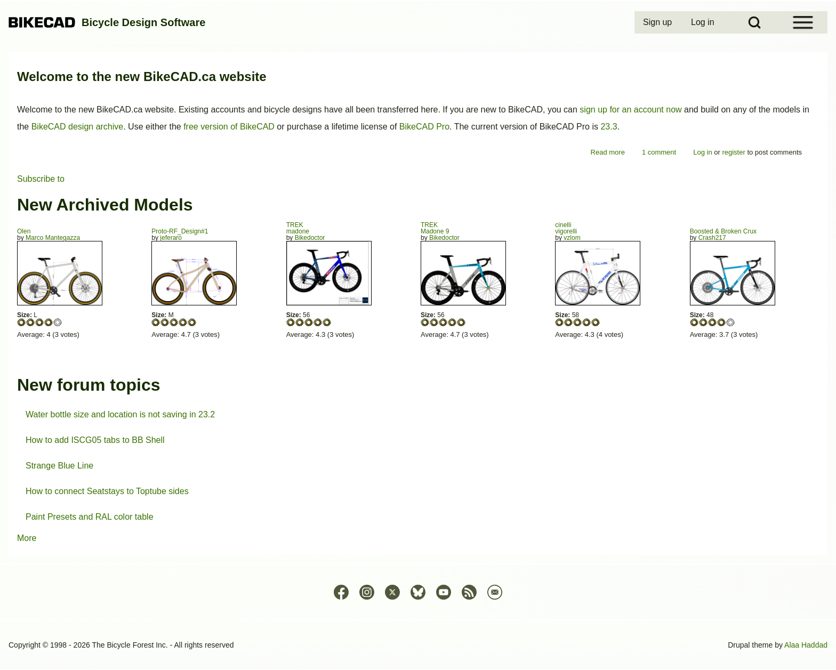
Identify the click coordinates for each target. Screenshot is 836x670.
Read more (608, 152)
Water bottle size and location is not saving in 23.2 (120, 414)
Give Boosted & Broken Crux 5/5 (730, 322)
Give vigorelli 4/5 (586, 322)
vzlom (572, 237)
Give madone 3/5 (309, 322)
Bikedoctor (310, 237)
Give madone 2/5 (299, 322)
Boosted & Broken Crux (723, 231)
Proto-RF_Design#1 (179, 231)
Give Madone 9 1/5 (425, 322)
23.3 (608, 126)
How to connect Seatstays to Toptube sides (107, 491)
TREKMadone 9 (435, 228)
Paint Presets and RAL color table (90, 516)
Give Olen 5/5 (57, 322)
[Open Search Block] (754, 22)
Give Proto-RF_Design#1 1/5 (155, 322)
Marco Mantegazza (53, 237)
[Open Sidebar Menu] (802, 22)
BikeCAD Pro (424, 126)
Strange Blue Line (59, 465)
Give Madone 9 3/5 (443, 322)
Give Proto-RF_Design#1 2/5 (165, 322)
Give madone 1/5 (290, 322)
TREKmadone (297, 228)
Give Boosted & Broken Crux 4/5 (721, 322)
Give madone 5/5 (327, 322)
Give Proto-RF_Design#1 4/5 (183, 322)
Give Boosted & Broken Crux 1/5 (694, 322)
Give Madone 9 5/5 (461, 322)
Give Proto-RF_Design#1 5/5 (192, 322)
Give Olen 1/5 (21, 322)
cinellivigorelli (566, 228)
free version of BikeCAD (229, 126)
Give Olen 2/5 (30, 322)
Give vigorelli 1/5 (559, 322)
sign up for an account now (630, 109)
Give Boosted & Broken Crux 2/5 (703, 322)
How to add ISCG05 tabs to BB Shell (95, 440)
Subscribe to (41, 178)
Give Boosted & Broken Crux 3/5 (712, 322)
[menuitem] (658, 22)
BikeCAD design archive (77, 126)
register (733, 152)
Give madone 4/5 (318, 322)
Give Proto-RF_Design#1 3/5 (174, 322)
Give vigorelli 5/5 (595, 322)
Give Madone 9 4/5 (452, 322)
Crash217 (712, 237)
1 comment (659, 152)
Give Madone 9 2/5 (434, 322)
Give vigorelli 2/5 (568, 322)
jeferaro (171, 237)
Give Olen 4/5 (48, 322)
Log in (702, 152)
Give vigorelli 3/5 (577, 322)
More (26, 538)
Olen (23, 231)
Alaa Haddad (805, 645)
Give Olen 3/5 (39, 322)
